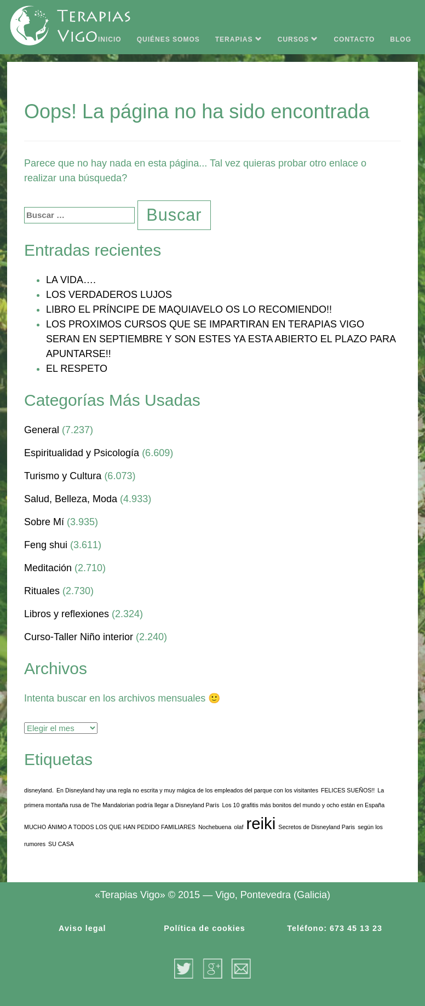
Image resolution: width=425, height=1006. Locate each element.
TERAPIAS (238, 39)
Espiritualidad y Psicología (81, 452)
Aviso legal (82, 928)
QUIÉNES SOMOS (168, 39)
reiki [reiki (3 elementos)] (261, 823)
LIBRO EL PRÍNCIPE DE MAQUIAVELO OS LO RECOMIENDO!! (189, 309)
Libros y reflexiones (66, 613)
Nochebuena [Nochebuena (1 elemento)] (214, 827)
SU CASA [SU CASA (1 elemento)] (61, 844)
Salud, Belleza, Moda (70, 498)
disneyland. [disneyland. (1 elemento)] (39, 790)
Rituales (42, 590)
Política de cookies (204, 928)
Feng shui (45, 544)
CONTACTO (354, 39)
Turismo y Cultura (62, 475)
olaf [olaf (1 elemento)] (238, 827)
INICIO (110, 39)
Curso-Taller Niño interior (78, 636)
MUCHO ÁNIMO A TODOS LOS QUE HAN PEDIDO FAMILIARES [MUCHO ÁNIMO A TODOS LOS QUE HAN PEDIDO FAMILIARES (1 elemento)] (110, 827)
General (41, 429)
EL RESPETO (76, 368)
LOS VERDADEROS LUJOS (109, 294)
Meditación (48, 567)
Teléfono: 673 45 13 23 (334, 928)
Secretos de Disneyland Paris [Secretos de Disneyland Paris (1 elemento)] (316, 827)
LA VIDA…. (71, 279)
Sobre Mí (44, 521)
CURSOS (298, 39)
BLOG (400, 39)
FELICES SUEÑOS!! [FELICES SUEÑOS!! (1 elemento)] (348, 790)
